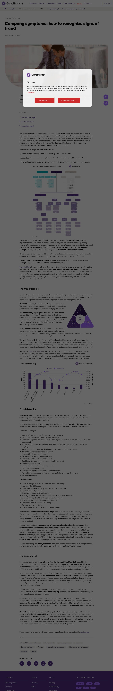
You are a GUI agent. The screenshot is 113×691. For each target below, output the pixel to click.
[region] (57, 88)
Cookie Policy (31, 92)
